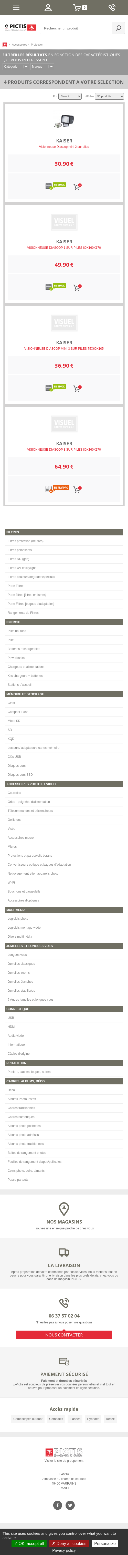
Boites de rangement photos (27, 1153)
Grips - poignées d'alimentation (29, 802)
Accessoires (19, 44)
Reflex (110, 1419)
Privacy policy (64, 1550)
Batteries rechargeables (24, 649)
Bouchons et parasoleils (24, 891)
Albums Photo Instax (22, 1099)
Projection (37, 44)
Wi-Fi (11, 882)
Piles (11, 640)
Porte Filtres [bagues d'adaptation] (31, 604)
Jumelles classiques (21, 964)
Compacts (56, 1419)
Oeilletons (14, 820)
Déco (11, 1090)
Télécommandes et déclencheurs (30, 811)
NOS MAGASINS (64, 1222)
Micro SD (14, 721)
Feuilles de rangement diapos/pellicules (34, 1162)
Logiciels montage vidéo (24, 927)
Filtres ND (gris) (18, 559)
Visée (11, 829)
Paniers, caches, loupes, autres (29, 1072)
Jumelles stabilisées (21, 990)
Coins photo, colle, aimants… (28, 1171)
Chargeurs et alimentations (26, 667)
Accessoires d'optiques (23, 900)
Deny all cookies (69, 1543)
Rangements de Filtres (23, 613)
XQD (11, 739)
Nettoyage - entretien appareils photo (33, 873)
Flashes (75, 1419)
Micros (12, 846)
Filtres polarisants (20, 550)
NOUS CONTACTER (64, 1335)
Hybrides (93, 1419)
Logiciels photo (18, 918)
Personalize (105, 1543)
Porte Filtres (16, 586)
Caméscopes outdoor (27, 1419)
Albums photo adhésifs (23, 1135)
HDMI (12, 1027)
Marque (37, 66)
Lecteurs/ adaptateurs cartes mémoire (33, 748)
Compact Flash (18, 712)
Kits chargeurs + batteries (25, 676)
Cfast (11, 703)
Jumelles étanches (20, 981)
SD (10, 730)
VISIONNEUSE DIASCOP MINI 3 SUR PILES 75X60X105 (64, 348)
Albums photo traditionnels (26, 1144)
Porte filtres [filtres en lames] (27, 595)
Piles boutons (17, 631)
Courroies (14, 793)
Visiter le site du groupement (64, 1462)
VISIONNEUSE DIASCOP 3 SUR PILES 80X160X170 (64, 449)
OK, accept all (29, 1543)
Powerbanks (16, 658)
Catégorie (10, 66)
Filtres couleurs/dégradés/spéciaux (31, 577)
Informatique (16, 1044)
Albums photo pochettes (24, 1126)
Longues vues (17, 955)
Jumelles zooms (19, 973)
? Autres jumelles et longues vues (31, 999)
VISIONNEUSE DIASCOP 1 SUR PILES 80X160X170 (64, 248)
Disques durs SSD (20, 774)
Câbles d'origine (19, 1053)
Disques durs (17, 766)
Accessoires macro (21, 837)
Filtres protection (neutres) (26, 541)
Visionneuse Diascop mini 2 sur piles (64, 147)
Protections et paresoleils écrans (30, 855)
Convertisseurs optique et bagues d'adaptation (39, 864)
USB (11, 1018)
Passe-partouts (18, 1179)
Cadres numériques (21, 1117)
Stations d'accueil (19, 685)
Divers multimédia (20, 936)
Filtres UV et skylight (22, 568)
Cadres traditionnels (21, 1108)
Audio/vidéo (16, 1036)
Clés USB (14, 757)
